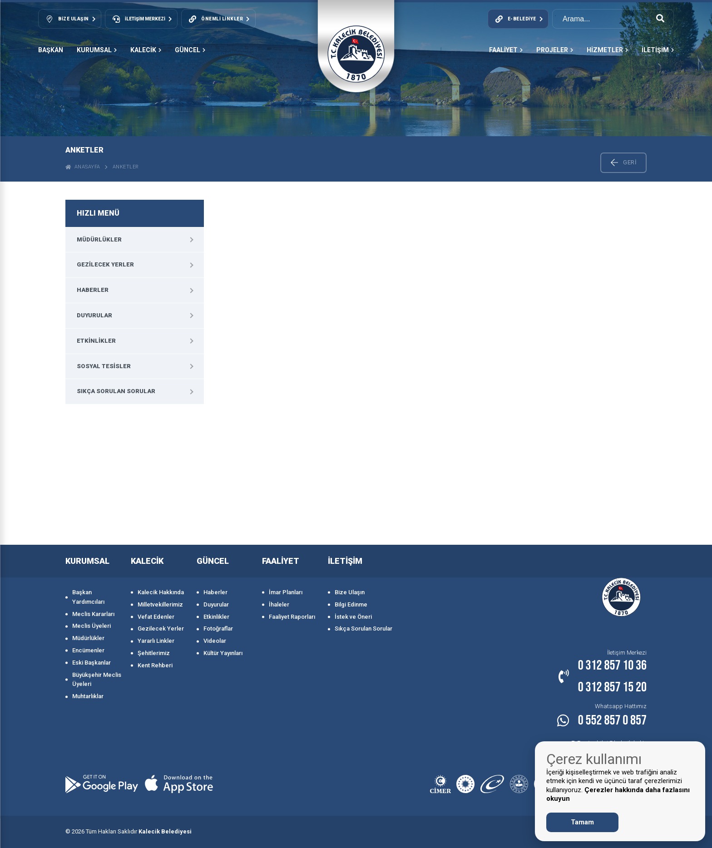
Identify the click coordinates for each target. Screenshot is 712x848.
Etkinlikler (96, 340)
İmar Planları (285, 592)
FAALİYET (506, 50)
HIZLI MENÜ (98, 213)
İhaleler (279, 604)
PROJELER (554, 50)
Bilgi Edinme (351, 604)
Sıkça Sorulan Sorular (116, 391)
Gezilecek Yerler (105, 264)
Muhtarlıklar (88, 696)
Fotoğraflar (218, 628)
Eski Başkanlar (91, 662)
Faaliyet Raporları (292, 616)
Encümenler (88, 650)
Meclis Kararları (93, 614)
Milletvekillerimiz (160, 604)
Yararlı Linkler (156, 640)
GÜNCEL (190, 50)
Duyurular (94, 315)
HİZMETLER (607, 50)
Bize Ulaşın (350, 592)
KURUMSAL (97, 50)
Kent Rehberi (155, 665)
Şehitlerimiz (154, 653)
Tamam (582, 822)
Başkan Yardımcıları (88, 597)
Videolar (214, 640)
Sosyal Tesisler (104, 366)
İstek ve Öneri (353, 616)
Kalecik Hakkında (161, 592)
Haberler (93, 289)
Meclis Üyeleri (91, 625)
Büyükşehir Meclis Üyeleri (96, 679)
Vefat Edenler (156, 616)
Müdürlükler (99, 239)
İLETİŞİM (658, 50)
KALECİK (145, 50)
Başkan (50, 50)
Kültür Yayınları (222, 653)
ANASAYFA (82, 167)
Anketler (126, 167)
